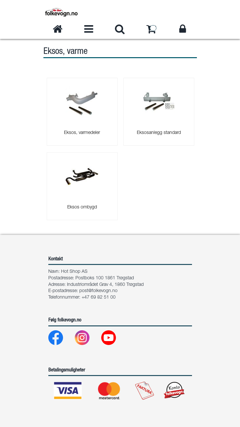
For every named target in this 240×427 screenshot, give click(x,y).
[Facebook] (60, 339)
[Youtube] (113, 339)
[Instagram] (87, 339)
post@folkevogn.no (98, 291)
